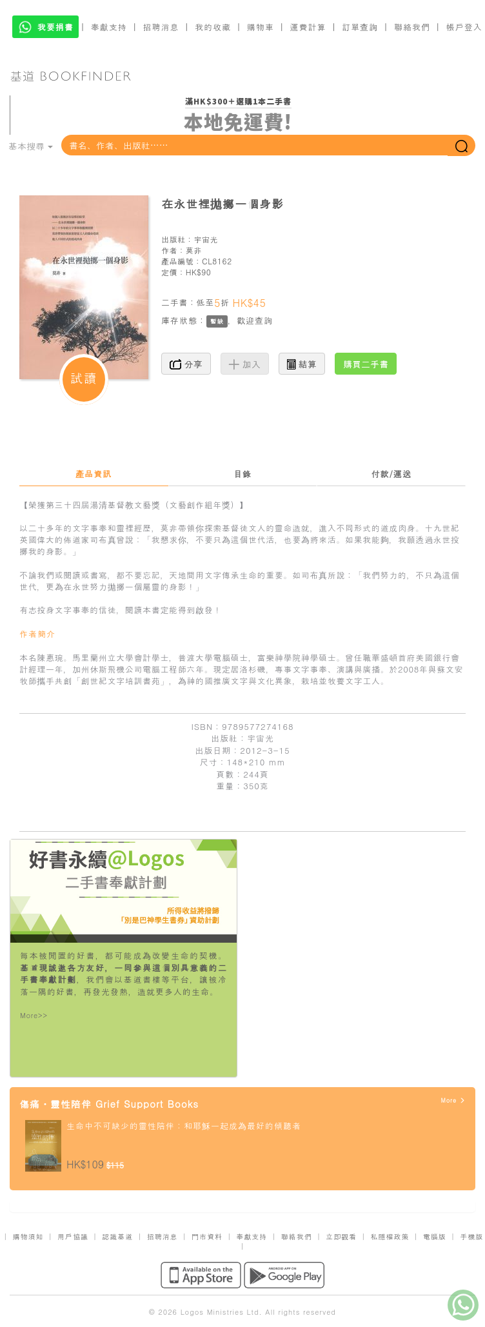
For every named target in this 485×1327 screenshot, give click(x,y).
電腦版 (434, 1236)
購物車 (260, 27)
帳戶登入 (464, 27)
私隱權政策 (389, 1236)
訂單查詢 (360, 27)
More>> (34, 1015)
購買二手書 (365, 363)
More (453, 1100)
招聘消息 (161, 27)
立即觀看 (341, 1236)
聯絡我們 (412, 27)
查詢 (264, 320)
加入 (245, 363)
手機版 (471, 1236)
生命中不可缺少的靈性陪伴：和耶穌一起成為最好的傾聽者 (183, 1125)
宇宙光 (205, 238)
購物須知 (28, 1236)
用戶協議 (72, 1236)
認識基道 (117, 1236)
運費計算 (308, 27)
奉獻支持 (109, 27)
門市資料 (207, 1236)
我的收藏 (213, 27)
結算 (302, 363)
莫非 (194, 249)
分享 (186, 363)
